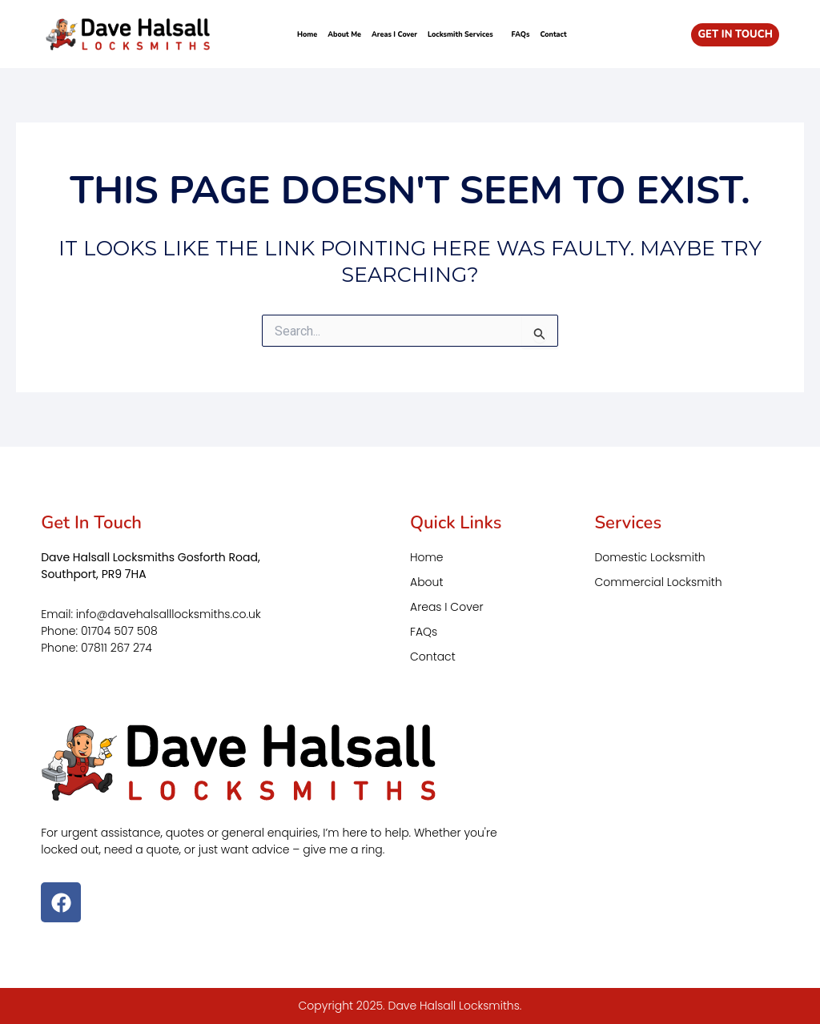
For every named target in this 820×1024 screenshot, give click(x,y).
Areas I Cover (394, 34)
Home (307, 34)
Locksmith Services (464, 34)
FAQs (521, 34)
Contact (553, 34)
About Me (344, 34)
